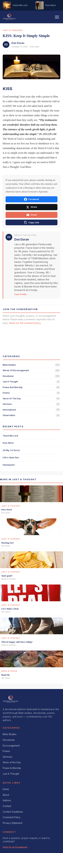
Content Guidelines (13, 811)
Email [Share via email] (31, 214)
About (6, 795)
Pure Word (8, 443)
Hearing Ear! (9, 465)
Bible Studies (9, 734)
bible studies (9, 365)
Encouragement (11, 745)
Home (6, 789)
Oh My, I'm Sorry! (11, 450)
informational (9, 409)
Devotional (8, 740)
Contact (7, 806)
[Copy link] (31, 222)
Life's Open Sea (11, 457)
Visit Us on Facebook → (16, 847)
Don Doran (17, 43)
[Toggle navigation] (57, 17)
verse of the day (12, 398)
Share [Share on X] (31, 207)
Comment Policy (11, 817)
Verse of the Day (12, 762)
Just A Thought (11, 773)
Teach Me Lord (10, 435)
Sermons (7, 757)
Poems (6, 751)
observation (9, 415)
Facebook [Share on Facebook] (31, 199)
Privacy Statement (12, 823)
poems (6, 393)
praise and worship (13, 387)
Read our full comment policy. (25, 323)
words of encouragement (16, 370)
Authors (7, 800)
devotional (8, 376)
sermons (7, 404)
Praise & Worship (12, 768)
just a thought (10, 381)
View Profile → (21, 294)
